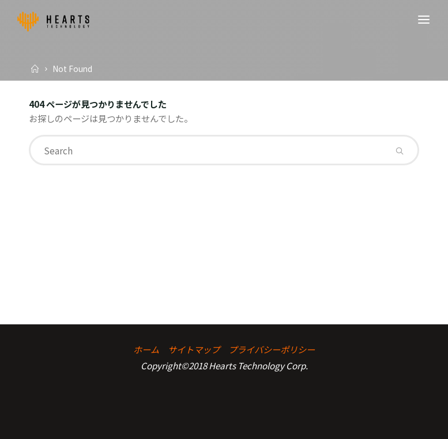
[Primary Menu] (424, 20)
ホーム (146, 349)
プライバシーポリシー (271, 349)
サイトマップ (194, 349)
